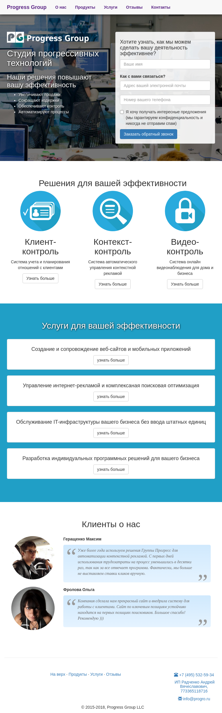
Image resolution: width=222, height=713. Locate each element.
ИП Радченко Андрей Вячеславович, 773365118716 (193, 686)
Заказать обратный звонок (148, 134)
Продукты (85, 7)
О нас (60, 7)
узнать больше (111, 360)
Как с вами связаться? (142, 76)
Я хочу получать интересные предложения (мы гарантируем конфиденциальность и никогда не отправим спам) (163, 118)
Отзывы (134, 7)
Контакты (160, 7)
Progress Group (27, 7)
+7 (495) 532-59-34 (194, 675)
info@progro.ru (194, 699)
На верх (57, 674)
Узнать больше (40, 278)
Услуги (111, 7)
